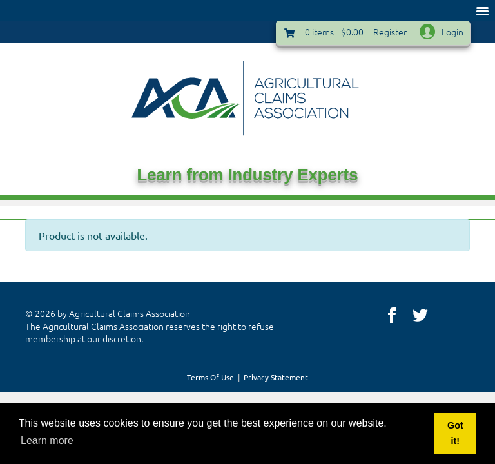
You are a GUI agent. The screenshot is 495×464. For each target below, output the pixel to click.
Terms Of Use (210, 377)
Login (452, 31)
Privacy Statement (276, 377)
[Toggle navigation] (482, 10)
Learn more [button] (47, 440)
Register (390, 31)
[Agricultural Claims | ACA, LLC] (247, 97)
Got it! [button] (455, 433)
